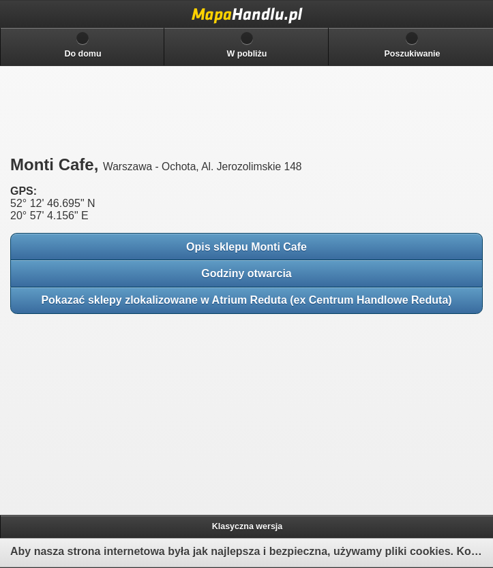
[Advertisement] (109, 410)
